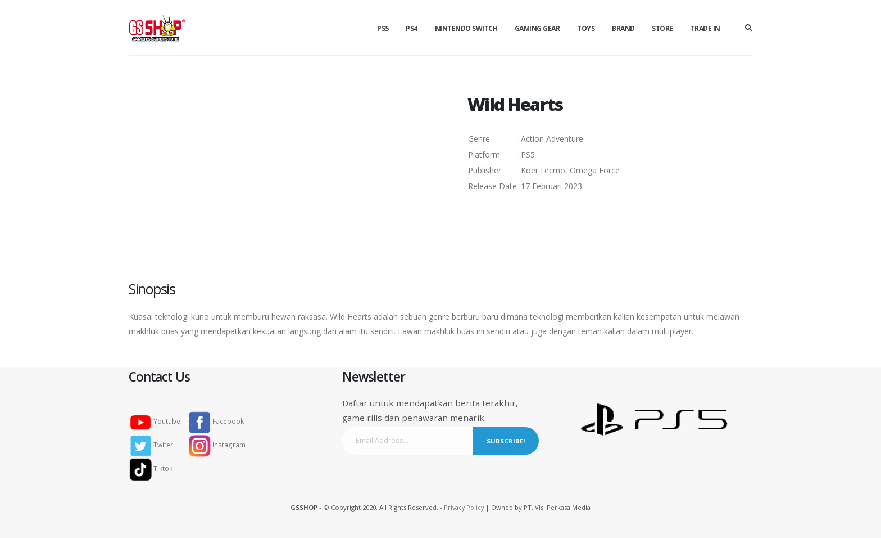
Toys (585, 28)
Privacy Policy (464, 507)
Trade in (705, 28)
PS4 (411, 28)
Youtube (159, 421)
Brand (623, 28)
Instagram (218, 445)
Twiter (155, 445)
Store (662, 28)
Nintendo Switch (466, 28)
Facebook (218, 421)
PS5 (383, 28)
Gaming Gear (537, 28)
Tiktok (154, 468)
